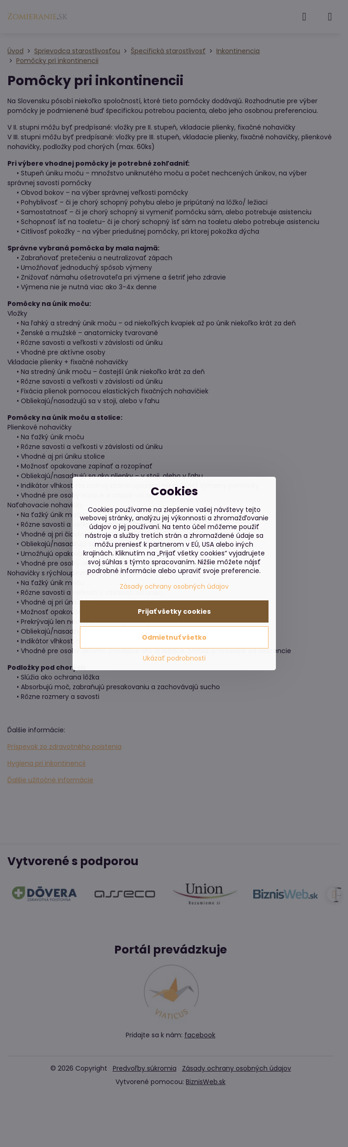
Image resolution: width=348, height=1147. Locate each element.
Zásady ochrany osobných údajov (174, 586)
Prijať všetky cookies (174, 611)
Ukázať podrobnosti (174, 658)
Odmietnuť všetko (174, 637)
